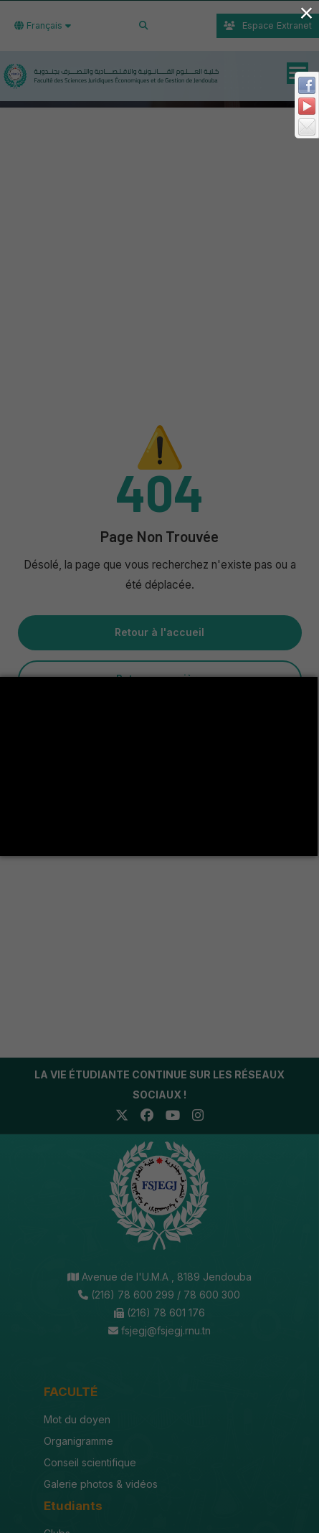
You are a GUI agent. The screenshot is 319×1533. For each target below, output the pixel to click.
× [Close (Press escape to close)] (306, 12)
